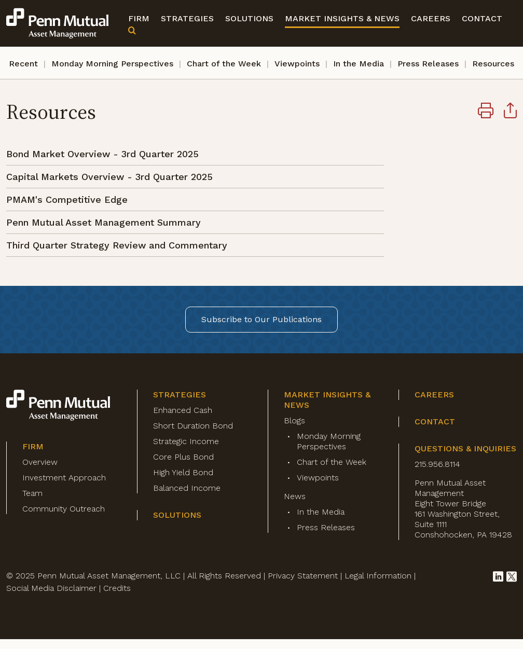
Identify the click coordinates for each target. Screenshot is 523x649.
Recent (23, 63)
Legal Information (378, 576)
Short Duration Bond (193, 426)
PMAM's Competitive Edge (67, 199)
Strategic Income (186, 441)
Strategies (187, 18)
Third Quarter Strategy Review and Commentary (116, 245)
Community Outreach (63, 509)
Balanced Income (187, 488)
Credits (117, 588)
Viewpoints (297, 63)
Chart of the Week (224, 63)
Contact (482, 18)
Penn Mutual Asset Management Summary (103, 222)
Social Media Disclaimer (51, 588)
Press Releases (428, 63)
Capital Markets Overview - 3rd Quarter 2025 (109, 176)
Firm (138, 18)
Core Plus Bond (183, 457)
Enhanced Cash (182, 410)
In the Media (358, 63)
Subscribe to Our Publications (261, 319)
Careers (430, 18)
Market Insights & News (342, 18)
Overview (40, 462)
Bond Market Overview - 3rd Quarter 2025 (102, 153)
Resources (493, 63)
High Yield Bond (183, 472)
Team (32, 493)
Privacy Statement (303, 576)
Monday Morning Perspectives (112, 63)
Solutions (249, 18)
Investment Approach (64, 477)
